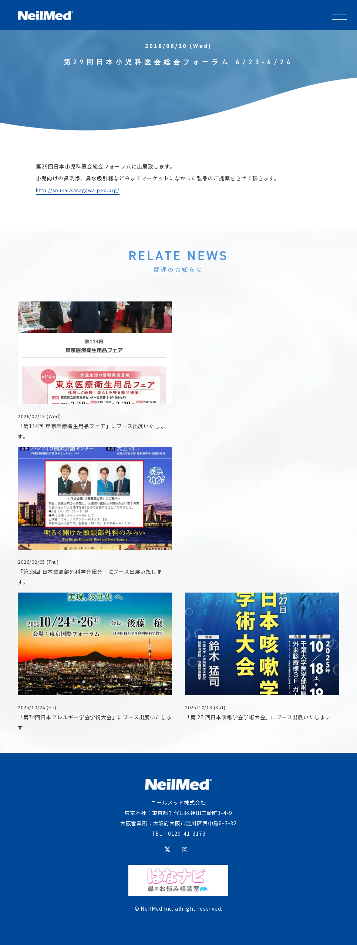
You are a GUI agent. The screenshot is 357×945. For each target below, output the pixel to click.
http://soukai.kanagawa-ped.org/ (77, 190)
